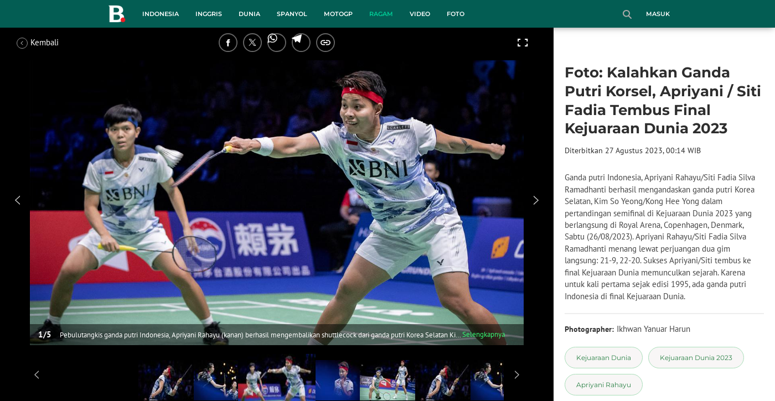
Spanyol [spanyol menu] (292, 14)
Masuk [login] (658, 14)
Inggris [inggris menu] (208, 14)
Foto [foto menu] (455, 14)
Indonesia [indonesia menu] (160, 14)
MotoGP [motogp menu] (338, 14)
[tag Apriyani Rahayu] (604, 384)
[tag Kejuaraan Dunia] (604, 357)
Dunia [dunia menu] (249, 14)
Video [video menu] (420, 14)
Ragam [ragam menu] (381, 14)
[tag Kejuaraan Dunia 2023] (696, 357)
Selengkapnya (483, 334)
